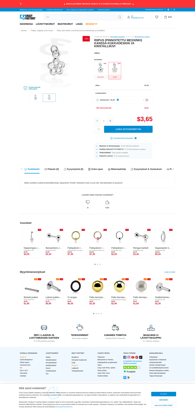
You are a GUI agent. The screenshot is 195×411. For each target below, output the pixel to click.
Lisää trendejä (169, 272)
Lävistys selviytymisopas (157, 365)
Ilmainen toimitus (104, 10)
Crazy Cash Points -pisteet (106, 368)
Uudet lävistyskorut (26, 360)
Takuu (99, 365)
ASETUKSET (163, 400)
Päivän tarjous (24, 362)
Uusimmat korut (25, 365)
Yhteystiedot (153, 357)
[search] (80, 17)
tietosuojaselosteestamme (63, 407)
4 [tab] (101, 313)
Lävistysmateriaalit (155, 362)
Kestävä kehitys (103, 376)
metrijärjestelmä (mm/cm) (154, 9)
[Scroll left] (173, 168)
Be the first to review (142, 37)
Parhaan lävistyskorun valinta (159, 370)
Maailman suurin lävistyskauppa (31, 10)
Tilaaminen (101, 357)
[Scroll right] (21, 168)
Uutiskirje (23, 376)
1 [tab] (95, 264)
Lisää (79, 24)
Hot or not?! (24, 370)
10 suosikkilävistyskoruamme (159, 368)
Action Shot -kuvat (104, 373)
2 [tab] (97, 264)
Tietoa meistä (102, 370)
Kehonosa (26, 24)
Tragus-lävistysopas (155, 376)
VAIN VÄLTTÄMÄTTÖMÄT (164, 405)
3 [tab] (100, 264)
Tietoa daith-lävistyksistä (157, 373)
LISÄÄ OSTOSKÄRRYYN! (128, 129)
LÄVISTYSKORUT (45, 24)
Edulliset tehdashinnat (54, 10)
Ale (21, 368)
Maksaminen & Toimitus (105, 360)
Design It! (92, 24)
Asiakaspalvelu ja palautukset (107, 362)
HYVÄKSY (163, 394)
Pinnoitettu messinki (117, 37)
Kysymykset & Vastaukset (157, 360)
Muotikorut (65, 24)
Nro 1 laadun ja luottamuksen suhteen (80, 10)
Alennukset (23, 373)
